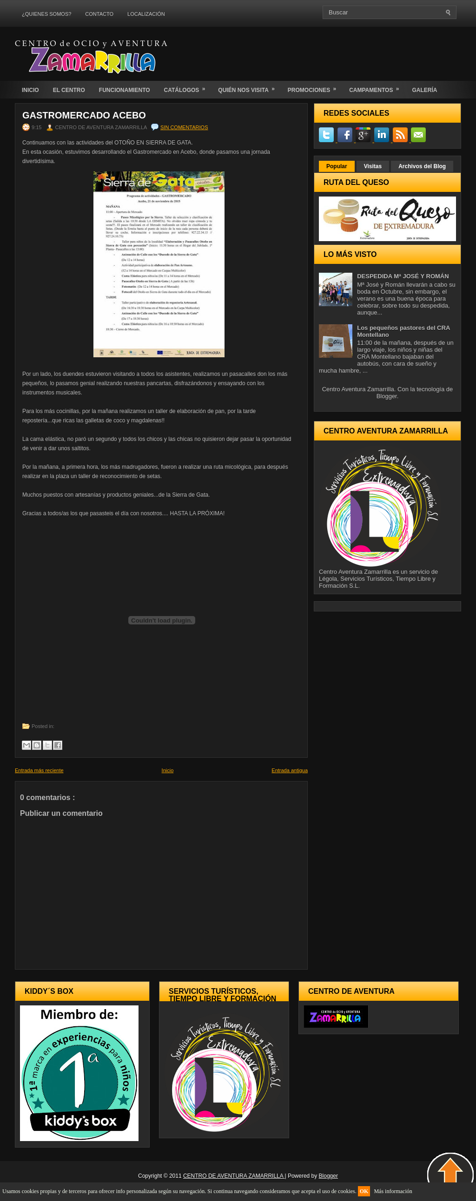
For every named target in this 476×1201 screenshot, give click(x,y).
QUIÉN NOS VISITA (249, 87)
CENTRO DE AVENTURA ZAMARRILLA (234, 1176)
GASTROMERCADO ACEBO (84, 115)
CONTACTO (99, 14)
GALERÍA (424, 90)
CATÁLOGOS (188, 87)
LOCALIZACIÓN (146, 14)
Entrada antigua (289, 770)
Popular (336, 166)
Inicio (168, 770)
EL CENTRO (69, 90)
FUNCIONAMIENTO (124, 90)
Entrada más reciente (39, 770)
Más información (393, 1191)
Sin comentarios (184, 127)
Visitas (373, 166)
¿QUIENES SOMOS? (46, 14)
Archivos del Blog (422, 166)
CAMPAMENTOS (377, 87)
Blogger (387, 396)
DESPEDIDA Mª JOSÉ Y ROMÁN (403, 276)
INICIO (30, 90)
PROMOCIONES (315, 87)
